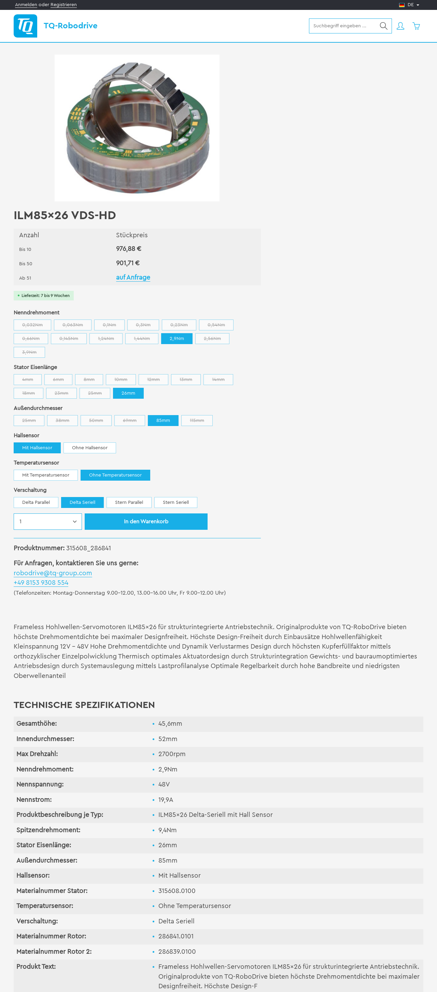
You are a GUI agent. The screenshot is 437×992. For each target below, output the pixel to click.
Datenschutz (408, 981)
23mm (310, 236)
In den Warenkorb (358, 376)
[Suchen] (383, 25)
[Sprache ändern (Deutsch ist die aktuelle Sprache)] (409, 5)
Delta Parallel (248, 357)
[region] (112, 128)
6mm (274, 222)
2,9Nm (241, 193)
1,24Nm (359, 181)
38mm (278, 263)
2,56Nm (281, 195)
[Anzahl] (259, 376)
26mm (372, 234)
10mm (337, 222)
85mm (375, 261)
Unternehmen (256, 914)
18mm (276, 236)
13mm (401, 222)
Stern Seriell (387, 357)
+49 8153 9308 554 (252, 438)
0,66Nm (284, 181)
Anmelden (26, 4)
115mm (245, 277)
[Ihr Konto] (400, 26)
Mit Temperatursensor (257, 329)
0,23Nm (395, 167)
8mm (305, 222)
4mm (243, 222)
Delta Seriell (294, 357)
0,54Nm (247, 181)
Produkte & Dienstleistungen (56, 914)
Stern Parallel (341, 357)
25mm (343, 236)
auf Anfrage (326, 118)
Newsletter (34, 944)
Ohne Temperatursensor (327, 329)
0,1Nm (325, 167)
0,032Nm (248, 167)
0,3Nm (359, 167)
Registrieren (64, 4)
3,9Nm (316, 195)
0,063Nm (288, 167)
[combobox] (342, 25)
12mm (369, 222)
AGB (350, 981)
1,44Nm (395, 181)
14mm (244, 236)
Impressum (374, 981)
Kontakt (358, 914)
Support (140, 914)
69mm (346, 263)
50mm (312, 263)
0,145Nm (322, 181)
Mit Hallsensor (249, 302)
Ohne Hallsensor (301, 302)
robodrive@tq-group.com (264, 428)
